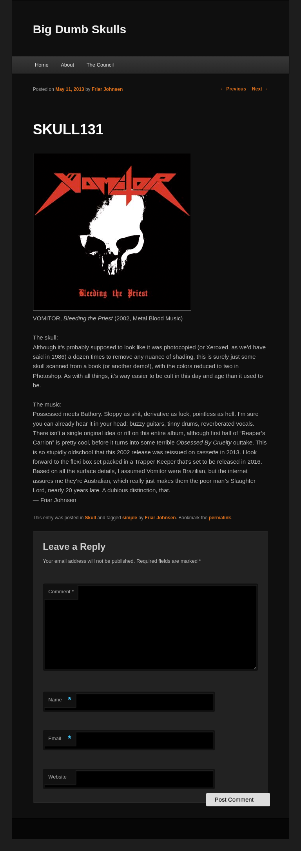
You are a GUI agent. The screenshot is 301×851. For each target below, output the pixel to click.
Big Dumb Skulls (79, 29)
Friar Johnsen (107, 89)
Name (59, 700)
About (67, 65)
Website (57, 777)
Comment (61, 591)
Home (42, 65)
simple (129, 517)
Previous (233, 89)
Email (59, 738)
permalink (220, 517)
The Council (100, 65)
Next (260, 89)
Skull (90, 517)
